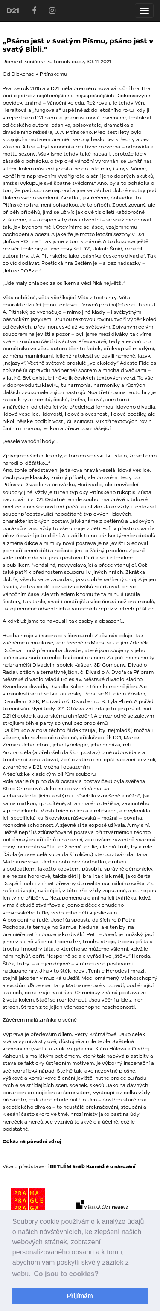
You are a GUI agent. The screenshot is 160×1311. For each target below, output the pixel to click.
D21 (12, 10)
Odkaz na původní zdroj (32, 1141)
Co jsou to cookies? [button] (66, 1273)
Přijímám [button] (80, 1295)
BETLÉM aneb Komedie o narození (93, 1166)
